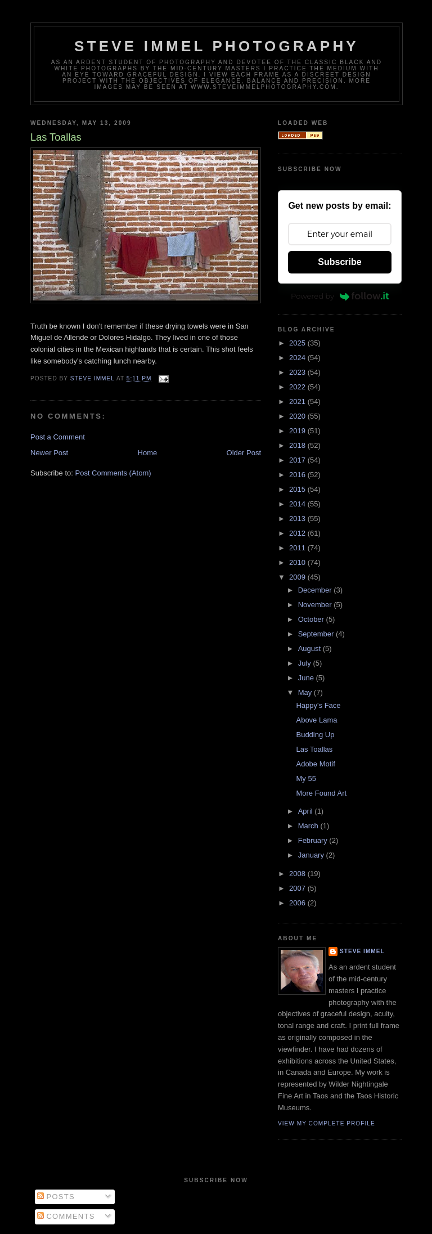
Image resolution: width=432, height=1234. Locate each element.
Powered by (340, 295)
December (316, 590)
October (312, 619)
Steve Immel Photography (216, 46)
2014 (298, 504)
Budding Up (315, 734)
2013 (298, 518)
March (309, 826)
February (314, 840)
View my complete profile (326, 1123)
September (317, 634)
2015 (298, 489)
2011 (298, 548)
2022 (298, 387)
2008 (298, 873)
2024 (298, 357)
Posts (56, 1196)
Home (148, 452)
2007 (298, 888)
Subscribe (339, 262)
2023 (298, 372)
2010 (298, 562)
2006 (298, 903)
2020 (298, 416)
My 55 (306, 778)
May (306, 692)
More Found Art (321, 793)
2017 (298, 460)
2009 (298, 577)
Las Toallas (314, 749)
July (305, 663)
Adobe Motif (315, 764)
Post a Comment (57, 437)
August (310, 648)
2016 (298, 474)
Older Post (244, 452)
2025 (298, 343)
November (316, 604)
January (312, 855)
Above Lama (316, 720)
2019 (298, 431)
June (307, 678)
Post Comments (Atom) (113, 473)
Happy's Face (318, 705)
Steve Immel (362, 951)
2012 (298, 533)
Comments (66, 1216)
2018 (298, 445)
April (306, 811)
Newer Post (49, 452)
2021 (298, 401)
